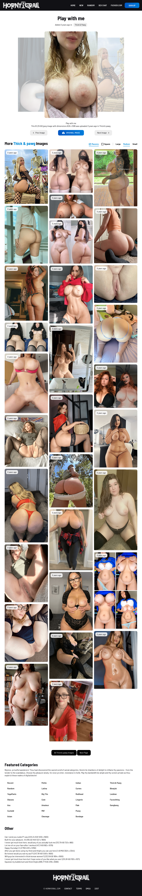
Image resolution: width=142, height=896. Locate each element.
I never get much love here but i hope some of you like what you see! (33, 859)
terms (79, 888)
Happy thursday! (11, 848)
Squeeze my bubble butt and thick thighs (21, 861)
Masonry (94, 144)
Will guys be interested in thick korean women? (24, 856)
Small (135, 144)
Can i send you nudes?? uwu (16, 837)
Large (118, 144)
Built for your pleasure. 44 (15, 839)
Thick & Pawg (80, 24)
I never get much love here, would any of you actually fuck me (30, 842)
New (81, 5)
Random (91, 5)
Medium (126, 144)
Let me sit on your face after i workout (20, 845)
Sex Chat (103, 5)
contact (68, 888)
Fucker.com (116, 5)
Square (105, 144)
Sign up (132, 5)
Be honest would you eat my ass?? (19, 853)
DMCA (88, 888)
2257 (97, 888)
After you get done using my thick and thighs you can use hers (30, 850)
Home (73, 5)
